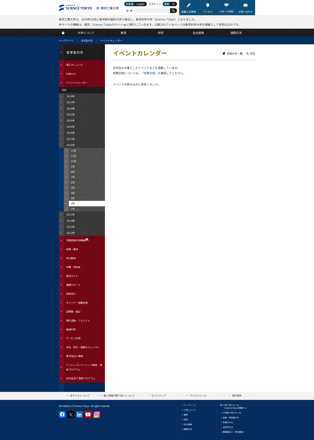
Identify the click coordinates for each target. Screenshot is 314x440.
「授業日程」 (149, 73)
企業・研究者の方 (231, 417)
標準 (166, 4)
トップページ (66, 40)
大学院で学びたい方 (232, 412)
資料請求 (237, 395)
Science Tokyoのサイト (108, 24)
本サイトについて (79, 395)
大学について (190, 409)
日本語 (129, 4)
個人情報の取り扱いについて (119, 395)
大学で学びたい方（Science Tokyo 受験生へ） (235, 406)
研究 (186, 419)
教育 (186, 414)
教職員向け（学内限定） (234, 431)
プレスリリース (198, 395)
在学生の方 (87, 40)
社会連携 (188, 424)
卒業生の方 (228, 422)
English (140, 4)
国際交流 (188, 429)
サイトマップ (158, 395)
